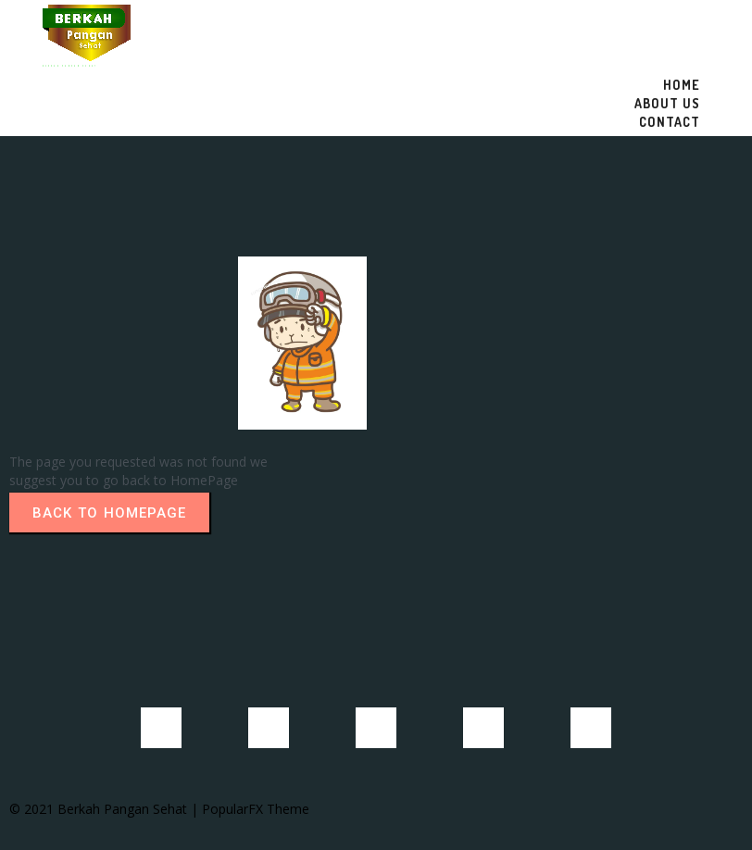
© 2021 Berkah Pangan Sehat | (105, 809)
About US (667, 103)
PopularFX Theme (255, 809)
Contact (669, 122)
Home (681, 85)
